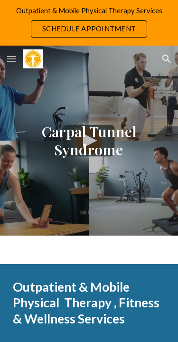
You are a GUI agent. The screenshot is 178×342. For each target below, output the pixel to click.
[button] (11, 59)
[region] (89, 23)
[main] (89, 141)
